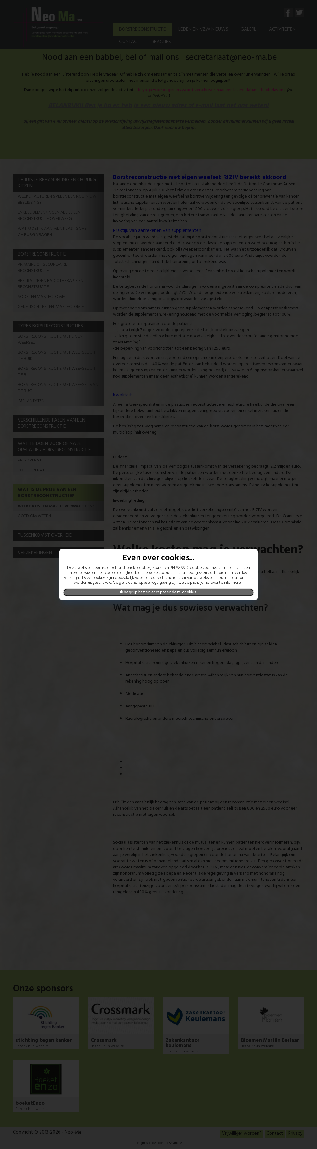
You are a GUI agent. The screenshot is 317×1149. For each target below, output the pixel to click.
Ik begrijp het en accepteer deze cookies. (158, 592)
